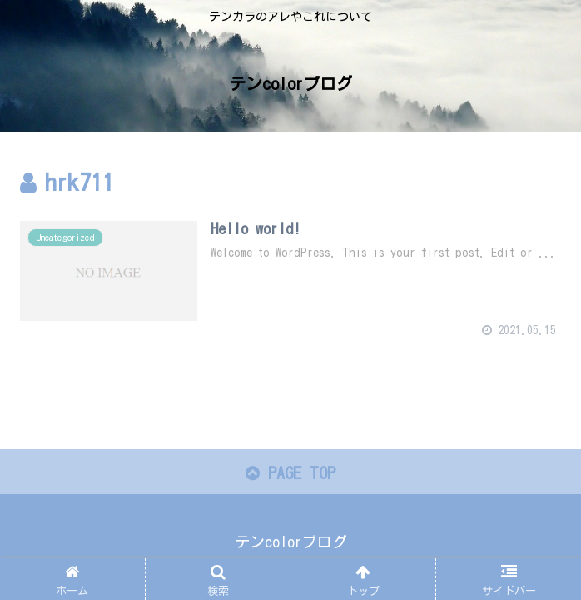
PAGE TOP (290, 473)
